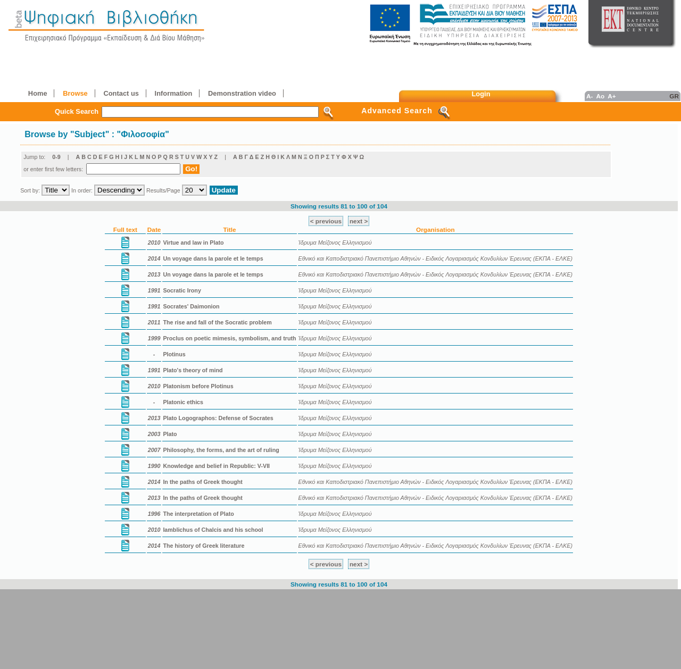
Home (37, 93)
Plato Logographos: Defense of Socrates (218, 418)
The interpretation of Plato (198, 514)
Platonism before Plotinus (198, 386)
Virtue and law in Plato (193, 242)
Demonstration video (242, 93)
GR (674, 96)
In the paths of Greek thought (202, 482)
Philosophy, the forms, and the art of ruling (221, 450)
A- (589, 96)
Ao (600, 96)
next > (359, 221)
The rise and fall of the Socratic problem (217, 322)
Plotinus (174, 354)
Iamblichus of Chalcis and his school (213, 529)
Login (481, 94)
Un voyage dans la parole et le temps (213, 258)
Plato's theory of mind (192, 370)
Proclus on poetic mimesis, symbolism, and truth (229, 338)
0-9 (56, 157)
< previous (326, 221)
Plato (170, 434)
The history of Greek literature (203, 545)
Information (174, 93)
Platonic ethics (183, 402)
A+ (612, 96)
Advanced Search (397, 110)
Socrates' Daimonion (191, 306)
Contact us (120, 93)
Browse (75, 93)
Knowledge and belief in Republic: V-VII (216, 466)
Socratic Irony (182, 290)
